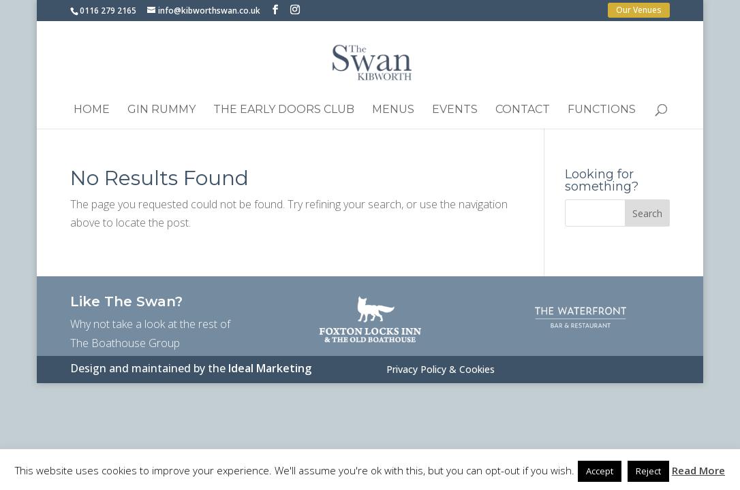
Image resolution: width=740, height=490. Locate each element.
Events (455, 110)
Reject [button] (648, 471)
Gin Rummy (161, 110)
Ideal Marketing (269, 368)
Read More (698, 470)
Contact (522, 110)
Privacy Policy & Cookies (440, 370)
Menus (393, 110)
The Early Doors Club (283, 110)
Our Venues (639, 10)
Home (92, 110)
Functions (602, 110)
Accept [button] (599, 471)
